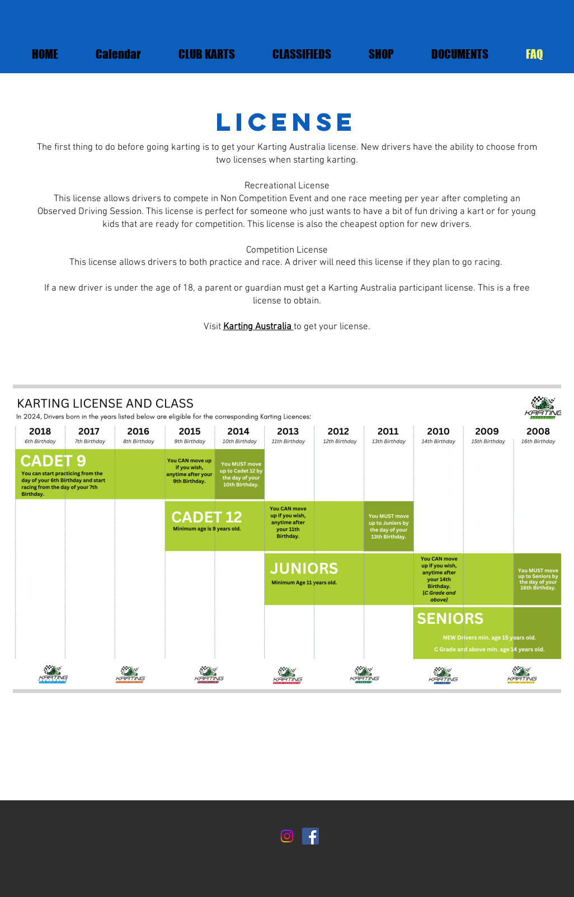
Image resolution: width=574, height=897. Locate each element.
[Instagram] (287, 836)
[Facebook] (310, 836)
